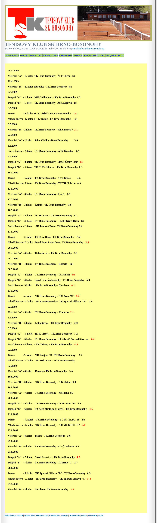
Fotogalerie (111, 55)
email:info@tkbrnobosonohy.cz (88, 48)
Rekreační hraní (50, 55)
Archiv (121, 55)
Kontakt (101, 55)
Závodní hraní (35, 55)
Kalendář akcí (66, 55)
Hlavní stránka (12, 55)
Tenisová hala (89, 55)
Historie (24, 55)
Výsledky (77, 55)
